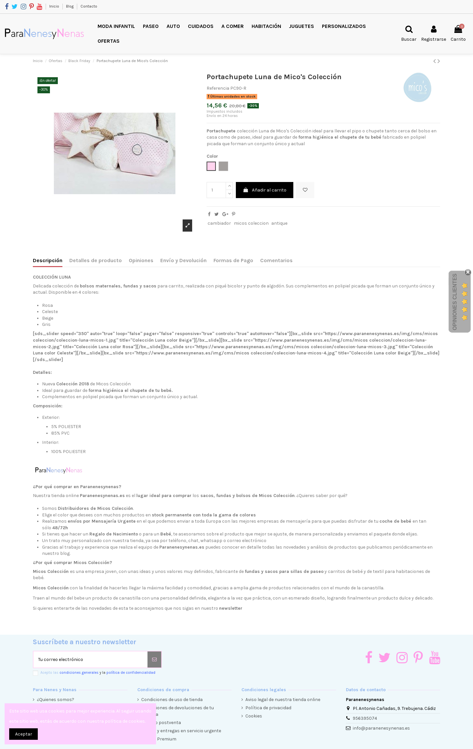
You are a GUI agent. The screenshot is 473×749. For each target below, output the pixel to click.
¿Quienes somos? (55, 699)
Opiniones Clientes (455, 302)
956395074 (365, 718)
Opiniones (141, 260)
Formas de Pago (233, 260)
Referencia (218, 88)
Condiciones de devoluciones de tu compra (177, 711)
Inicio (54, 6)
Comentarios (276, 260)
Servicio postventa (161, 722)
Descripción (47, 260)
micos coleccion (251, 223)
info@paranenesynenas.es (381, 728)
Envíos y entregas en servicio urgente (181, 731)
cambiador (219, 223)
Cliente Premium (158, 739)
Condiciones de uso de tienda (172, 699)
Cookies (253, 716)
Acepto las (97, 672)
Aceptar (23, 734)
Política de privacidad (268, 708)
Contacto (88, 6)
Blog (70, 6)
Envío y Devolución (183, 260)
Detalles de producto (95, 260)
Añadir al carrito (264, 190)
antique (279, 223)
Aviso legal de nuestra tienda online (282, 699)
